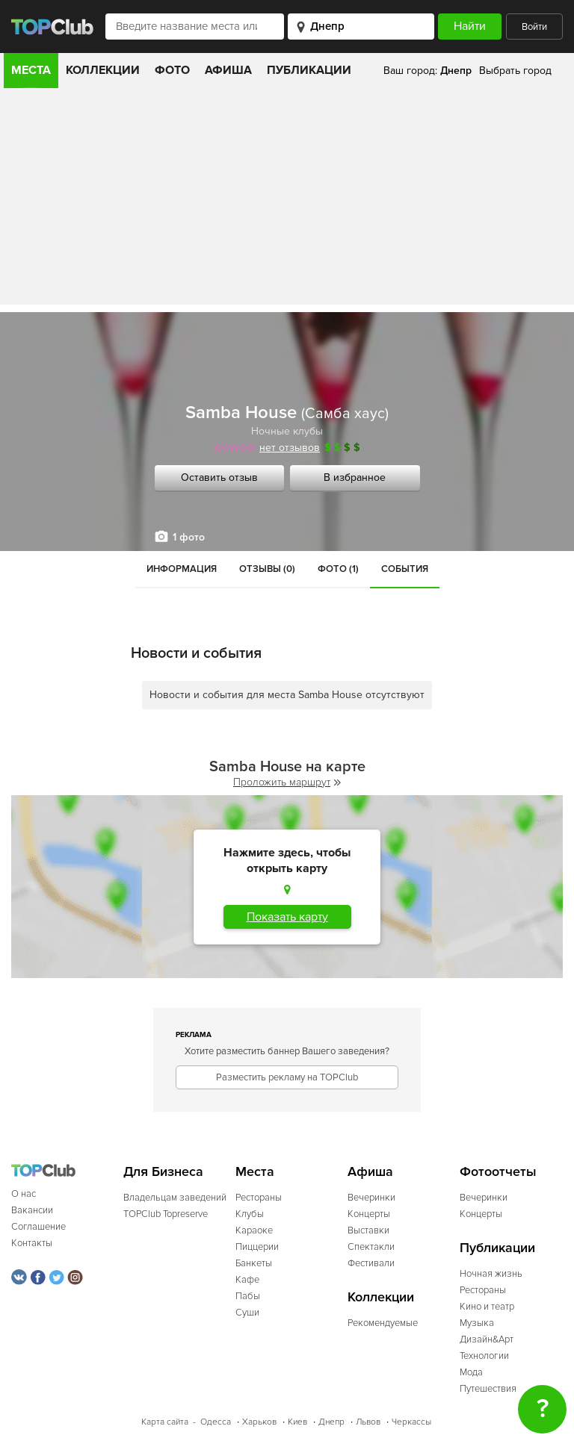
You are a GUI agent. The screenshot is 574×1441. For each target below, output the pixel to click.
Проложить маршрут (287, 782)
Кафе (247, 1280)
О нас (23, 1194)
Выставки (368, 1230)
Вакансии (32, 1210)
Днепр (331, 1422)
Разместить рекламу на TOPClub (287, 1077)
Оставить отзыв (219, 477)
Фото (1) (338, 569)
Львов (368, 1422)
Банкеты (253, 1263)
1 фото (189, 537)
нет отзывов (289, 447)
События (404, 569)
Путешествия (488, 1389)
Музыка (477, 1323)
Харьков (259, 1422)
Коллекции (103, 70)
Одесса (215, 1422)
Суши (247, 1313)
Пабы (247, 1296)
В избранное (355, 477)
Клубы (249, 1214)
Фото (172, 70)
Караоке (254, 1230)
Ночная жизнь (491, 1274)
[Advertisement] (287, 200)
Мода (471, 1372)
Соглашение (38, 1227)
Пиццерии (257, 1247)
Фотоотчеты (498, 1172)
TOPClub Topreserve (165, 1214)
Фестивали (371, 1263)
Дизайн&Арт (486, 1339)
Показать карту (287, 916)
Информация (181, 569)
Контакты (31, 1243)
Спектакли (371, 1247)
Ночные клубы (287, 431)
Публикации (309, 70)
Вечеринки (371, 1198)
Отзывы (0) (267, 569)
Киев (297, 1422)
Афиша (228, 70)
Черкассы (411, 1422)
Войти (534, 27)
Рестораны (258, 1198)
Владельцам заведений (174, 1198)
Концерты (369, 1214)
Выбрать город (515, 70)
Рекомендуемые (383, 1323)
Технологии (484, 1356)
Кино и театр (487, 1307)
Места (31, 70)
